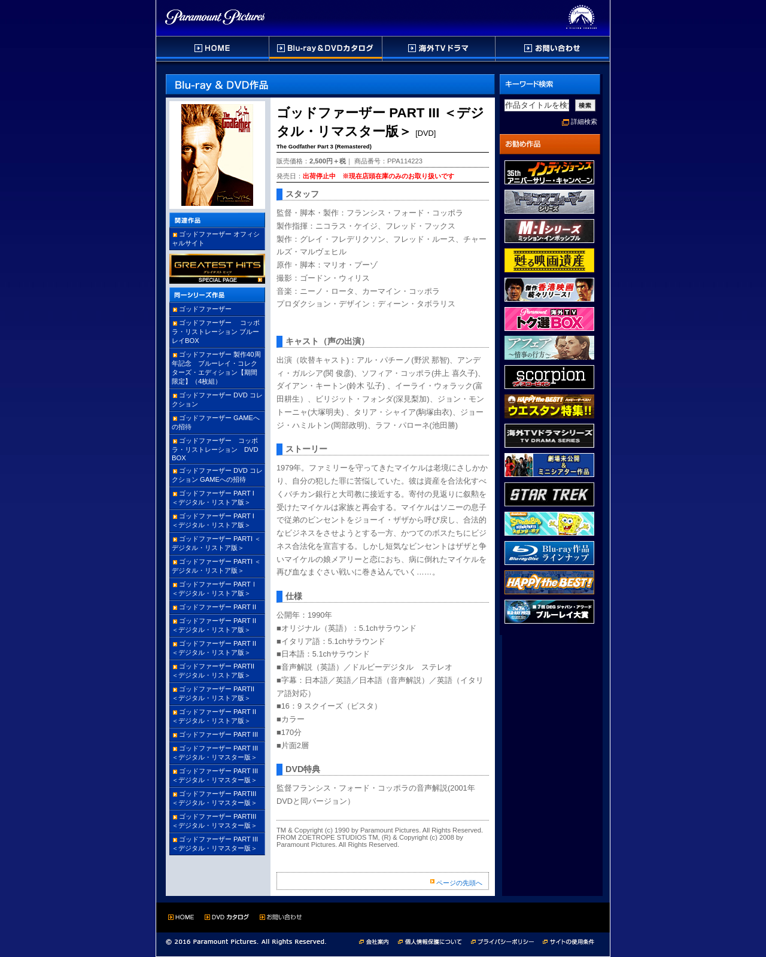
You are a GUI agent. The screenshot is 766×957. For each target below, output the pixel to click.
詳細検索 (584, 121)
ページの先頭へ (459, 882)
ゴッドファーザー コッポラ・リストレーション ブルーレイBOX (216, 331)
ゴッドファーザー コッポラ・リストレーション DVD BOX (218, 449)
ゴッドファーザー (205, 308)
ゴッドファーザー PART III (218, 734)
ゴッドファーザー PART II (217, 606)
